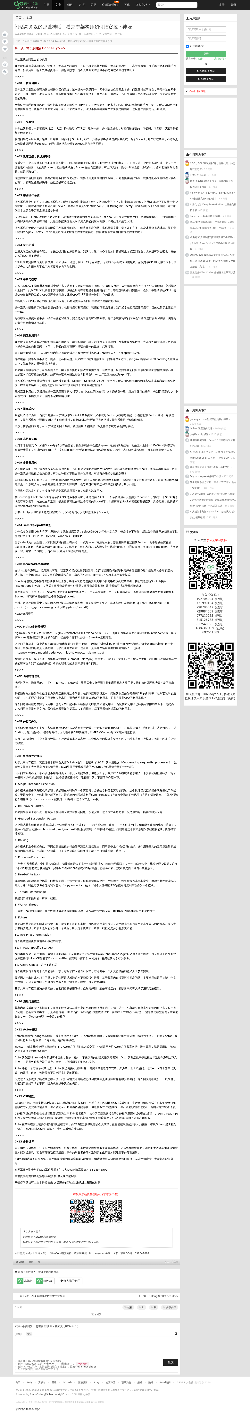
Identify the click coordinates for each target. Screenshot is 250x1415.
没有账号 (69, 1326)
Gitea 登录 (206, 78)
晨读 (54, 1382)
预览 (29, 1334)
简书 (37, 1231)
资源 (82, 5)
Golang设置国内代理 (201, 428)
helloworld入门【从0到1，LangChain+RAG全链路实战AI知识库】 (212, 195)
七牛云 (86, 1394)
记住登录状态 (195, 46)
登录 (233, 5)
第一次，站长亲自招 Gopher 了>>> (40, 48)
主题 (46, 5)
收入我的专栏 (70, 1280)
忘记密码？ (220, 58)
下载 (127, 5)
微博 (31, 1262)
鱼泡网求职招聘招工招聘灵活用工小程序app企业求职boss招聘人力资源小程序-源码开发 (212, 243)
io (141, 1307)
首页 (18, 17)
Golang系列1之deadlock (163, 1296)
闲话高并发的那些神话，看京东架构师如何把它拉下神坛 (67, 1241)
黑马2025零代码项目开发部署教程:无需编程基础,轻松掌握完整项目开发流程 (212, 225)
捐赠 (139, 1382)
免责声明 (110, 1382)
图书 (93, 5)
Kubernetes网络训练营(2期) (205, 216)
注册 (222, 5)
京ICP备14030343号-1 (28, 1409)
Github (67, 1382)
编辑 (18, 1334)
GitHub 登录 (206, 70)
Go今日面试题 (197, 91)
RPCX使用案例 (198, 175)
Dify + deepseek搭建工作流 (205, 476)
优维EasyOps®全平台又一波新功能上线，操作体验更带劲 (212, 184)
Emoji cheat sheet (84, 1366)
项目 (70, 5)
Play (96, 1382)
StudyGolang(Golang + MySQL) (48, 1394)
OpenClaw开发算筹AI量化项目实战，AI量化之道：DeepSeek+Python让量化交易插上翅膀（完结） (213, 261)
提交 (171, 1362)
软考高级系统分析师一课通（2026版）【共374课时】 (213, 485)
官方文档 (143, 5)
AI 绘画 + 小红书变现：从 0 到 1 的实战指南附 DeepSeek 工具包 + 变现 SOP (212, 455)
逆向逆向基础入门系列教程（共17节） (210, 467)
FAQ (29, 1382)
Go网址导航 (110, 4)
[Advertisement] (213, 122)
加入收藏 (20, 1262)
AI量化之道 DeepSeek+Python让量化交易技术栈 (213, 207)
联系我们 (126, 1382)
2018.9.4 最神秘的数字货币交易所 (45, 1296)
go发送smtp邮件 (199, 434)
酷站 (150, 1382)
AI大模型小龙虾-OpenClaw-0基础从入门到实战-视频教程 (213, 514)
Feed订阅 (165, 1382)
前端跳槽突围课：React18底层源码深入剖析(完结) (212, 443)
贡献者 (41, 1382)
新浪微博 (83, 1382)
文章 (58, 5)
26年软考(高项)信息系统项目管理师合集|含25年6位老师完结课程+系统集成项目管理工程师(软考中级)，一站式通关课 (213, 500)
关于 (18, 1382)
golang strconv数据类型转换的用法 (209, 419)
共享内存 (169, 1307)
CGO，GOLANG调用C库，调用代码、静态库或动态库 (212, 166)
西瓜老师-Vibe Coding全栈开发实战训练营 (212, 272)
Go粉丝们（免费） (224, 698)
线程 (128, 1307)
